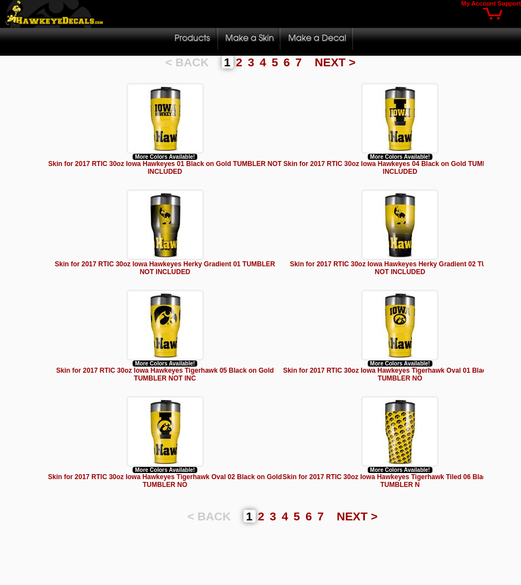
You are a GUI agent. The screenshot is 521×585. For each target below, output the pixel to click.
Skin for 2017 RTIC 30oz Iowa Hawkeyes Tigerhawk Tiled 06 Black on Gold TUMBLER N (400, 481)
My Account (478, 3)
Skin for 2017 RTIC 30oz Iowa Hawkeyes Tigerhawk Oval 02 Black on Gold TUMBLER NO (165, 481)
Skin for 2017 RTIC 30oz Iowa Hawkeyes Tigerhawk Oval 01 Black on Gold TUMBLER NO (400, 374)
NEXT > (335, 62)
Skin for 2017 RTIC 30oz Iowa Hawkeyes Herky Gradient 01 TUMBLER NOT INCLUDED (165, 268)
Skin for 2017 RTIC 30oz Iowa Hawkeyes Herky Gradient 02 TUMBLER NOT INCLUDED (400, 268)
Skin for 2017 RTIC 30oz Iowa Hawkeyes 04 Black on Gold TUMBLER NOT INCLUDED (400, 168)
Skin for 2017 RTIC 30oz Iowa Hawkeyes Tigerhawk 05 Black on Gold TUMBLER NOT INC (165, 374)
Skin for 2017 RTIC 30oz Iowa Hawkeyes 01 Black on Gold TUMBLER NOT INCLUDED (165, 168)
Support (509, 3)
